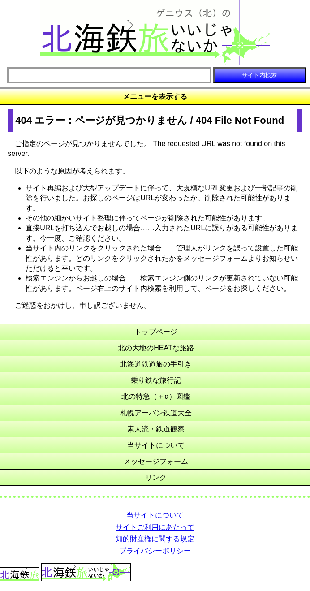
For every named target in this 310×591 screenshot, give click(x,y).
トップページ (155, 332)
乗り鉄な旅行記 (156, 380)
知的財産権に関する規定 (155, 539)
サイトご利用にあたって (155, 527)
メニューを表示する (155, 96)
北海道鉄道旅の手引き (156, 364)
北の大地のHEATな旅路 (156, 348)
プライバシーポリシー (155, 551)
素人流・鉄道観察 (156, 429)
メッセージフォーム (156, 461)
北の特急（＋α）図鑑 (155, 396)
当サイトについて (156, 445)
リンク (156, 477)
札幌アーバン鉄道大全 (156, 413)
